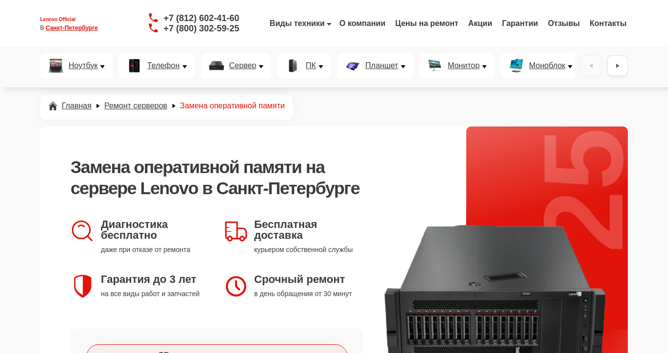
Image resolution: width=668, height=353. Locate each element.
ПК (311, 66)
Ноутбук (83, 66)
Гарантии (520, 23)
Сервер (242, 66)
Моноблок (547, 66)
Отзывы (564, 23)
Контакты (608, 23)
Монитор (463, 66)
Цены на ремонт (426, 23)
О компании (362, 23)
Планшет (381, 66)
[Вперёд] (617, 65)
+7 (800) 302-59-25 (201, 28)
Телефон (163, 66)
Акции (480, 23)
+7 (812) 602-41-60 (201, 18)
